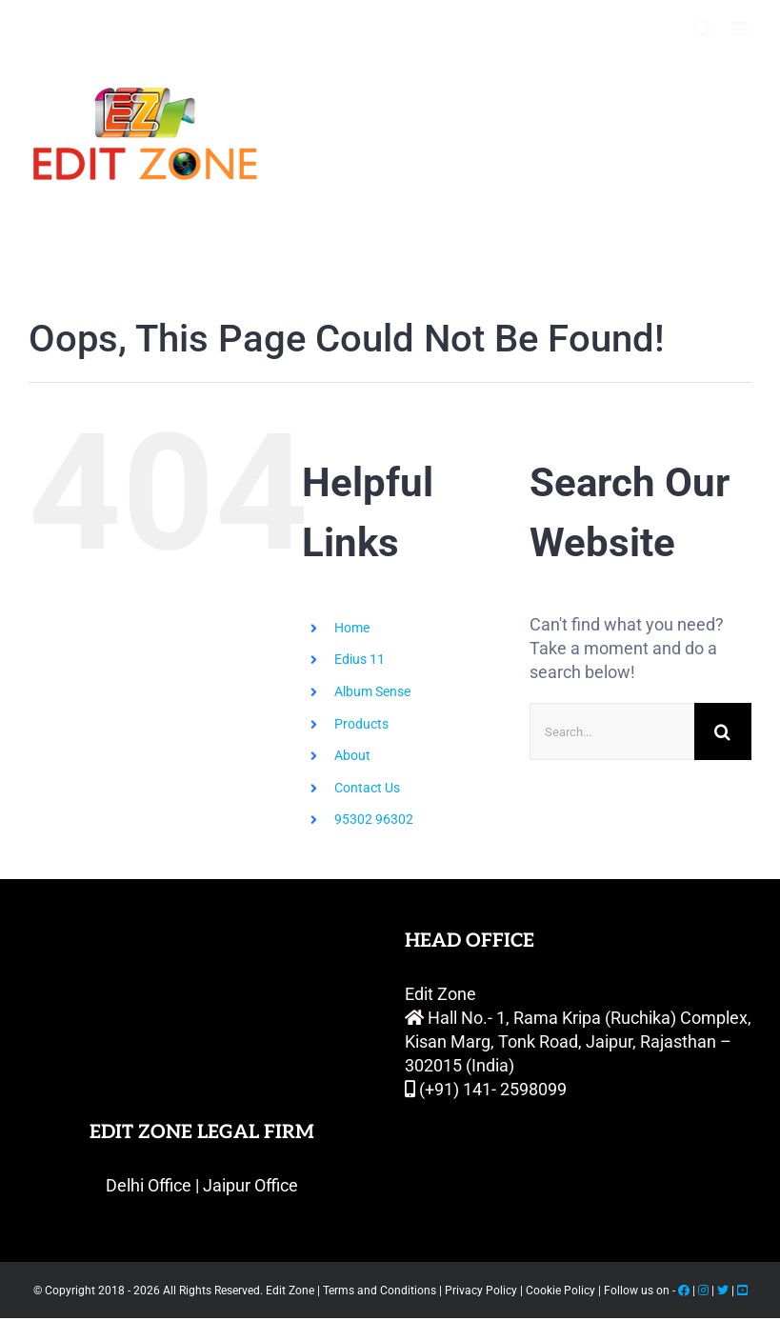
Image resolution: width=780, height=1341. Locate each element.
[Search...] (612, 731)
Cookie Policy (562, 1290)
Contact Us (367, 787)
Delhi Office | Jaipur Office (202, 1185)
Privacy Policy (481, 1290)
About (352, 755)
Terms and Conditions (379, 1290)
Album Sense (372, 691)
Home (352, 627)
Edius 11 (359, 659)
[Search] (722, 731)
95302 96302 (373, 819)
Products (361, 723)
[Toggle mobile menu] (741, 29)
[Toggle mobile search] (702, 29)
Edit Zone (291, 1290)
